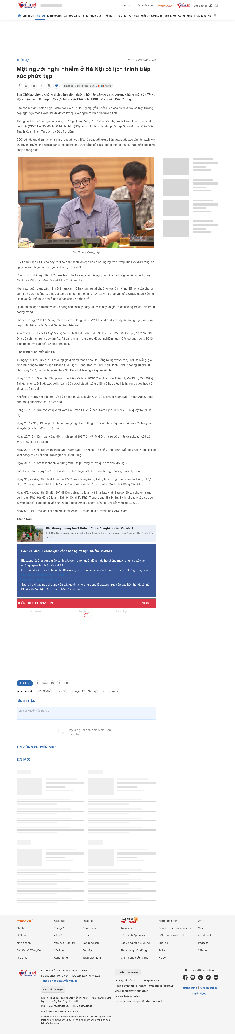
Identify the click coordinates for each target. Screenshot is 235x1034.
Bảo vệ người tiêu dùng (135, 943)
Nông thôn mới (168, 920)
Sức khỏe (170, 15)
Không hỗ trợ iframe (86, 635)
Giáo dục (95, 15)
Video (201, 928)
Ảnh (200, 920)
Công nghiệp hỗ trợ (133, 935)
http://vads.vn (132, 996)
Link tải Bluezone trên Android (42, 575)
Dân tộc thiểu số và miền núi (176, 928)
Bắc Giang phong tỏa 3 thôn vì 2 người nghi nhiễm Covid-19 (89, 528)
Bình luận (24, 683)
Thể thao (120, 15)
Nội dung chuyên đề (171, 935)
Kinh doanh (54, 15)
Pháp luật (200, 15)
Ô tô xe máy (90, 928)
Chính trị (28, 15)
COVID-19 (44, 691)
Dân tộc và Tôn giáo (75, 15)
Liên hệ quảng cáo (127, 972)
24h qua (203, 950)
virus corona (110, 691)
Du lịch (87, 935)
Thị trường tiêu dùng (134, 950)
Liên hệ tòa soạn (53, 989)
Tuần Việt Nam (144, 5)
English (163, 943)
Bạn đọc (88, 950)
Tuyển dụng (199, 993)
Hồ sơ (162, 957)
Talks (162, 950)
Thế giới (108, 15)
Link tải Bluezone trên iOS (39, 579)
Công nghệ (185, 15)
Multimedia (205, 935)
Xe (209, 15)
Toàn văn (126, 928)
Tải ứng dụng (189, 987)
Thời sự (40, 15)
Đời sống (157, 15)
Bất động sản (91, 943)
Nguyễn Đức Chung (84, 691)
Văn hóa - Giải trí (138, 15)
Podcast (127, 5)
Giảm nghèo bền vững (134, 957)
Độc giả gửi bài (209, 987)
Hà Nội (61, 691)
